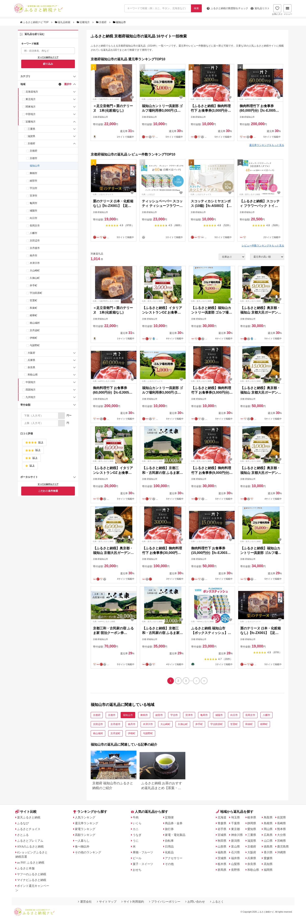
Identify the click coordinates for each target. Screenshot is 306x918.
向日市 (33, 218)
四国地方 (31, 389)
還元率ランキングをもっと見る (266, 145)
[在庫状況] (232, 257)
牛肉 (136, 817)
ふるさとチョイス (28, 829)
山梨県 (235, 863)
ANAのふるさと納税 (30, 846)
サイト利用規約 (132, 901)
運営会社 (85, 901)
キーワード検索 (30, 43)
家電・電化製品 (175, 834)
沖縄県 (281, 852)
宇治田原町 (36, 293)
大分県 (281, 834)
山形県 (222, 846)
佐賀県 (281, 817)
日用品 (169, 846)
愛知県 (251, 829)
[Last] (204, 680)
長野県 (235, 869)
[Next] (196, 680)
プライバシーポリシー (164, 901)
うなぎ (137, 834)
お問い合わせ (195, 901)
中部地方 (31, 114)
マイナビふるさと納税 (31, 879)
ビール (137, 858)
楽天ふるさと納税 (28, 817)
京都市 (33, 158)
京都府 (101, 22)
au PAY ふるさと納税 (30, 862)
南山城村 (35, 322)
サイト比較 (26, 811)
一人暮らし (82, 840)
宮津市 (33, 195)
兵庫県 (31, 360)
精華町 (33, 315)
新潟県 (235, 840)
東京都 (235, 829)
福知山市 (35, 165)
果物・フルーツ (143, 852)
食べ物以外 (82, 846)
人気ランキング (85, 817)
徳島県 (268, 846)
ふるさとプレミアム (30, 840)
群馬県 (222, 869)
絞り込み (48, 63)
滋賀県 (31, 136)
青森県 (222, 823)
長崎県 (281, 823)
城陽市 (33, 210)
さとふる (23, 834)
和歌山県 (33, 374)
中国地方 (31, 382)
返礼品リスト (260, 8)
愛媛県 (268, 858)
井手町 (33, 285)
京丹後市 (35, 248)
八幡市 (33, 233)
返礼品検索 (63, 22)
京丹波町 (35, 330)
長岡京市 (35, 225)
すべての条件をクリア (48, 57)
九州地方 (31, 397)
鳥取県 (268, 817)
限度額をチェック (227, 8)
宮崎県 (281, 840)
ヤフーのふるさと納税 (31, 874)
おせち (137, 869)
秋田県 (222, 840)
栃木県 (222, 863)
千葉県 (235, 823)
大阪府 (31, 352)
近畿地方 (83, 22)
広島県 (268, 834)
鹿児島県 (283, 846)
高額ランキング (85, 834)
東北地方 (31, 99)
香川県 (268, 852)
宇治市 (33, 188)
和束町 (33, 307)
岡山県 (268, 829)
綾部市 (33, 180)
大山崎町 (35, 270)
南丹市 (33, 255)
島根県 (268, 823)
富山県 (235, 846)
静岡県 (251, 823)
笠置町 (33, 300)
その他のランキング (88, 852)
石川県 (235, 852)
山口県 (268, 840)
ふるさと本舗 (26, 868)
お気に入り (277, 9)
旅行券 (169, 829)
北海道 (222, 817)
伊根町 (33, 337)
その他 (169, 863)
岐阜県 (251, 817)
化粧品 (169, 852)
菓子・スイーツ (143, 863)
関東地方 (31, 106)
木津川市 (35, 263)
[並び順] (267, 257)
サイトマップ (106, 901)
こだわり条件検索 (48, 490)
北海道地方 (32, 91)
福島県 (222, 852)
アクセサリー (173, 858)
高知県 (268, 863)
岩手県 (222, 829)
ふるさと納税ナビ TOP (34, 22)
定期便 (169, 817)
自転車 (169, 840)
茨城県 (222, 858)
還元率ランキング (86, 823)
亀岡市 (33, 203)
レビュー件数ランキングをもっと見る (263, 245)
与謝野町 (35, 345)
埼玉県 (235, 817)
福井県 (235, 858)
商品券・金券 (173, 823)
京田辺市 (35, 240)
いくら (137, 823)
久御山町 (35, 278)
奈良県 (31, 367)
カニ (136, 829)
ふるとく (217, 901)
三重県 (31, 128)
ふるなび (23, 823)
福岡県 (268, 869)
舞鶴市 (33, 173)
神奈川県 (237, 834)
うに (136, 840)
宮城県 (222, 834)
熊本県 (281, 829)
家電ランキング (85, 829)
